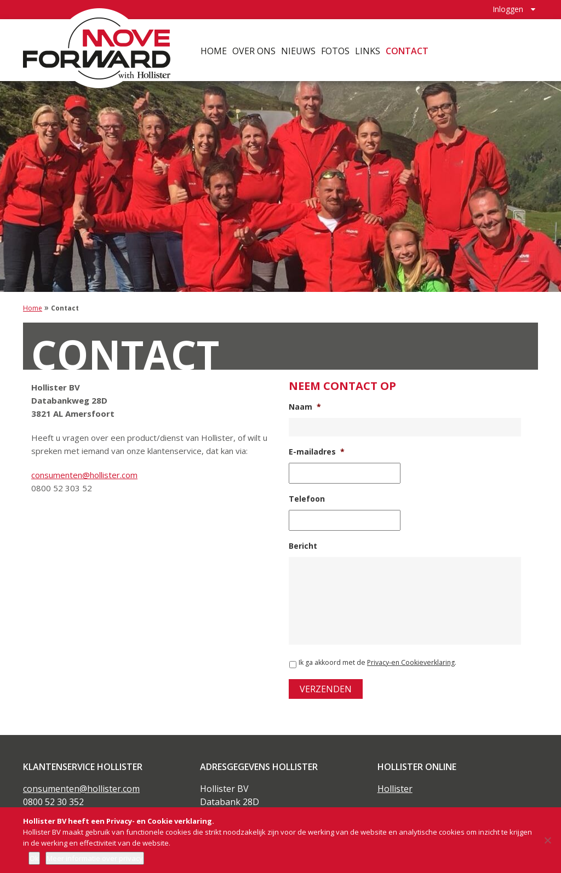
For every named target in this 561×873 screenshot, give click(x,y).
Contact (407, 49)
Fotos (335, 49)
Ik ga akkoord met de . (377, 662)
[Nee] (547, 840)
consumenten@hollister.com (84, 474)
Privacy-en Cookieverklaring (411, 662)
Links (367, 49)
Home (214, 49)
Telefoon (307, 499)
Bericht (303, 546)
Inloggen (508, 8)
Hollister (395, 789)
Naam (305, 407)
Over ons (254, 49)
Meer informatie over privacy (95, 858)
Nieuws (298, 49)
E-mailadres (317, 452)
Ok (34, 858)
